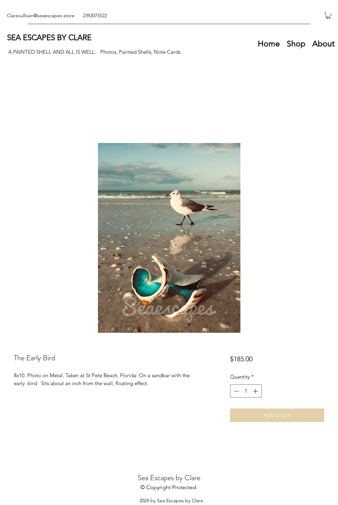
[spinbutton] (245, 391)
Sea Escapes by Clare (169, 477)
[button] (328, 15)
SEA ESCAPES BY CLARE (49, 37)
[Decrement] (235, 391)
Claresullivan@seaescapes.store (40, 15)
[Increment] (256, 391)
